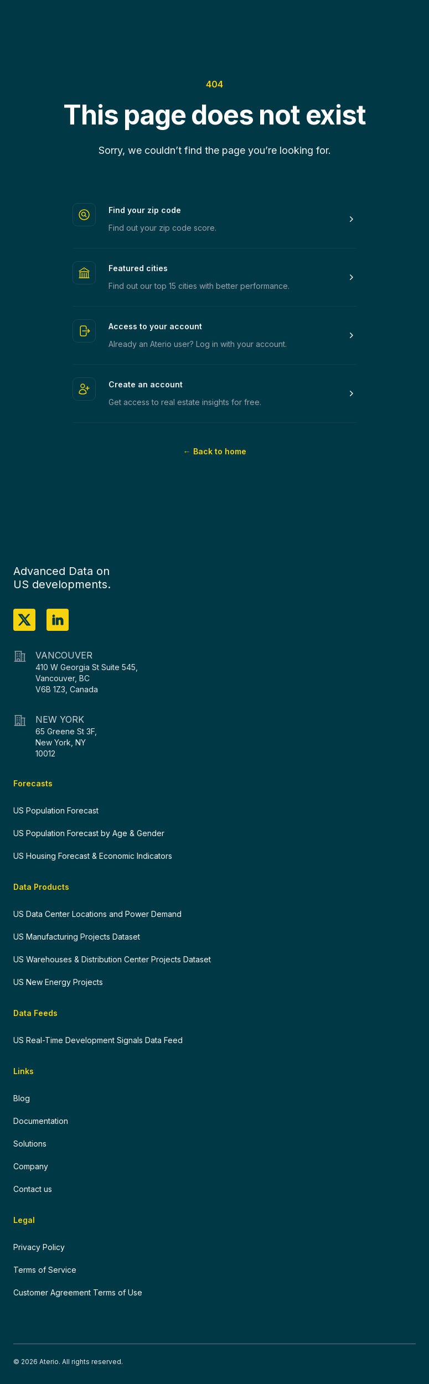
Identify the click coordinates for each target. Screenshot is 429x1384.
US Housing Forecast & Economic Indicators (92, 856)
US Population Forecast (56, 810)
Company (30, 1166)
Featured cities (138, 268)
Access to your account (155, 326)
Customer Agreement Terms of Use (77, 1292)
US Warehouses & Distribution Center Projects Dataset (112, 959)
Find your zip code (144, 210)
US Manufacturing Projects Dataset (76, 936)
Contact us (32, 1189)
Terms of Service (44, 1269)
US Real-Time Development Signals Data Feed (98, 1040)
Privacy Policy (39, 1247)
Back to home (214, 451)
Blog (21, 1098)
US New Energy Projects (58, 982)
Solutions (29, 1143)
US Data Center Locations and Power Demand (97, 914)
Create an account (145, 384)
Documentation (40, 1121)
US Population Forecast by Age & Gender (88, 833)
